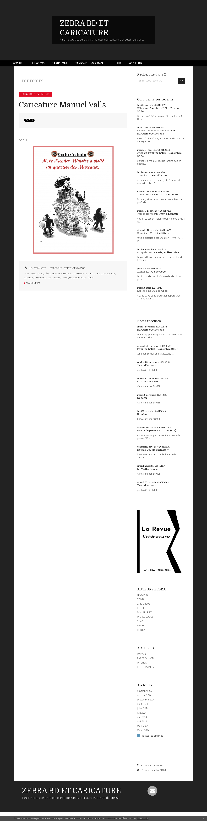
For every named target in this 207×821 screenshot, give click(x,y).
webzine (35, 273)
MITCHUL (142, 662)
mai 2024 (142, 717)
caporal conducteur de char (154, 130)
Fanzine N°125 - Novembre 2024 (157, 349)
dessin (48, 277)
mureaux (39, 277)
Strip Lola (60, 63)
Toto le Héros (145, 194)
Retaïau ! (142, 414)
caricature (94, 273)
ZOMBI (140, 599)
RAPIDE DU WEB (145, 658)
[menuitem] (20, 63)
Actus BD (135, 63)
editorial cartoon (83, 277)
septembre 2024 (146, 699)
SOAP (140, 621)
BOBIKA (141, 629)
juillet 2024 (142, 708)
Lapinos (142, 290)
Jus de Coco (158, 271)
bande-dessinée (78, 273)
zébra (47, 273)
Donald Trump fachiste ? (153, 449)
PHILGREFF (142, 608)
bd (42, 273)
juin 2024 (142, 712)
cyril (140, 152)
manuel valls (108, 273)
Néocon (142, 397)
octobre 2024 (144, 695)
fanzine (65, 273)
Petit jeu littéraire (161, 233)
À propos (38, 63)
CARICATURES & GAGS (74, 268)
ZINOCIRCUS (143, 603)
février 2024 (143, 730)
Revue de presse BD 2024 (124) (156, 430)
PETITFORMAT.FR (145, 667)
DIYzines (141, 653)
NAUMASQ (142, 594)
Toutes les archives (152, 735)
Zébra (140, 108)
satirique (66, 277)
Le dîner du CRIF (148, 381)
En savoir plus (142, 818)
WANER (141, 625)
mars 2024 (142, 725)
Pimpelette (144, 252)
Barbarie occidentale (150, 133)
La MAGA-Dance (147, 469)
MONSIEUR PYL (145, 612)
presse (56, 277)
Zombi (141, 175)
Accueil (18, 63)
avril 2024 (142, 721)
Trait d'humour (160, 175)
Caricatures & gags (89, 63)
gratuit (56, 273)
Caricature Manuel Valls (62, 105)
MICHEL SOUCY (145, 616)
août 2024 (142, 704)
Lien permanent (35, 268)
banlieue (28, 277)
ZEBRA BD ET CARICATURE (71, 790)
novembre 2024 (145, 690)
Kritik (116, 63)
